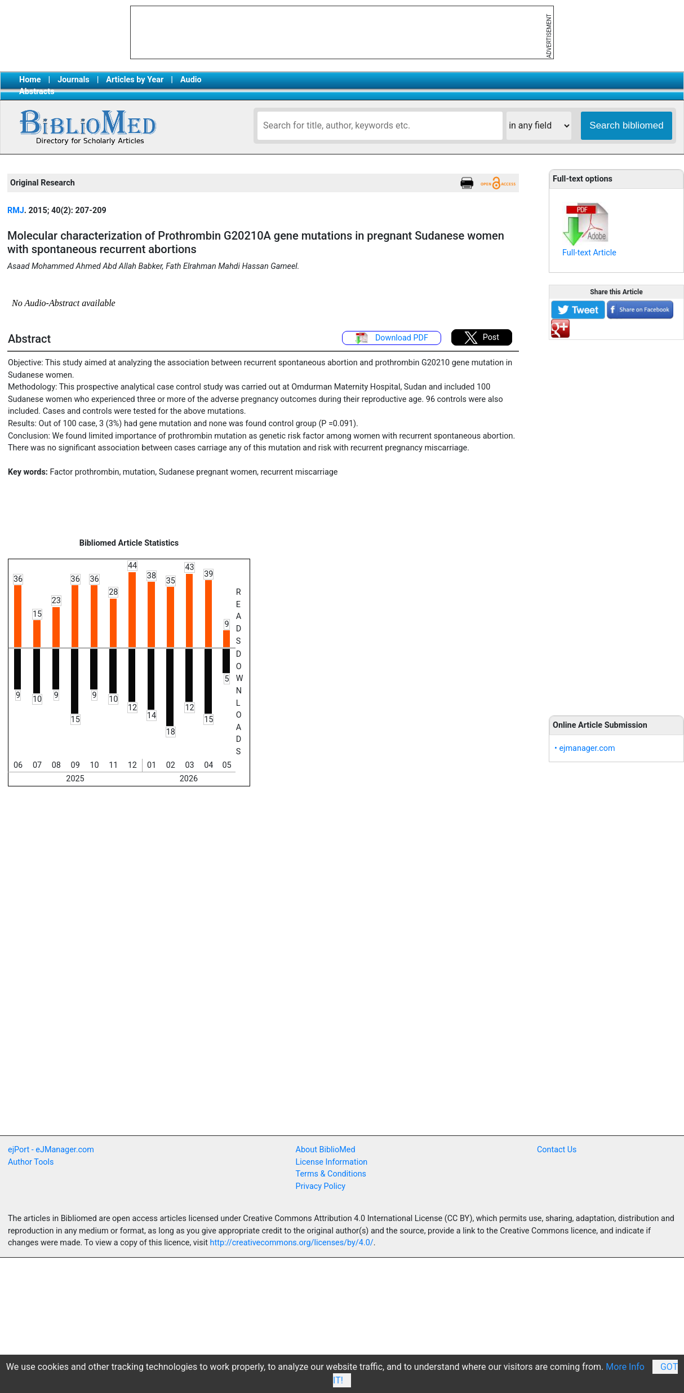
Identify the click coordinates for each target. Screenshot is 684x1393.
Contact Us (557, 1150)
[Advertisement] (616, 521)
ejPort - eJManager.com (51, 1150)
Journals (73, 80)
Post (481, 337)
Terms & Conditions (331, 1174)
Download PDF (391, 338)
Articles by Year (134, 80)
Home (30, 80)
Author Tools (31, 1162)
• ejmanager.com (584, 748)
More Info (625, 1366)
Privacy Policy (321, 1186)
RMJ (15, 210)
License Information (332, 1162)
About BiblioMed (326, 1150)
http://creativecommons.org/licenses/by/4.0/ (292, 1243)
